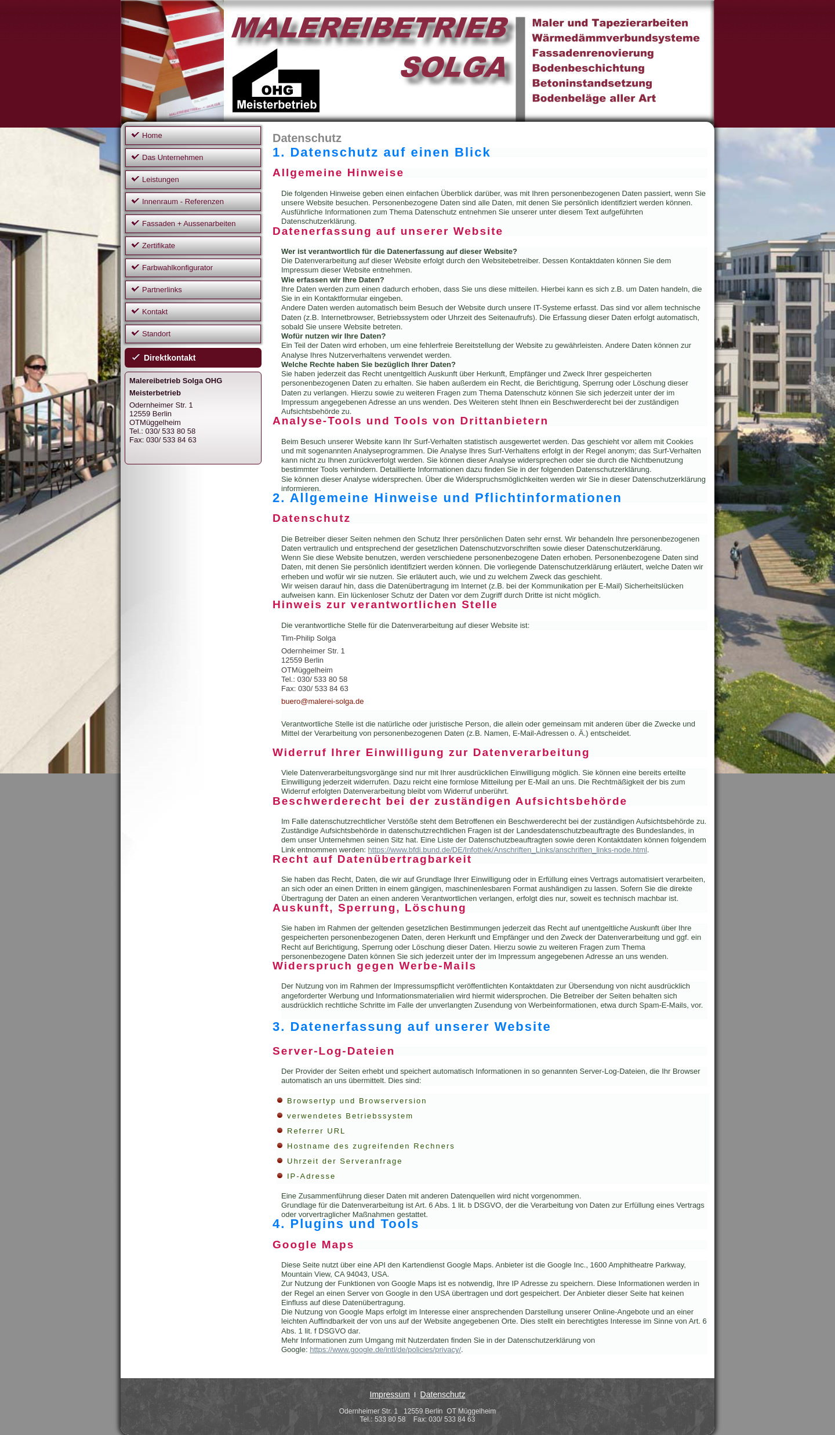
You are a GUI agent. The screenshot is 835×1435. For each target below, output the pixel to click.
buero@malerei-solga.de (322, 701)
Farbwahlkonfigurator (177, 267)
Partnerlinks (162, 289)
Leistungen (160, 179)
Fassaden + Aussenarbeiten (189, 223)
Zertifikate (158, 245)
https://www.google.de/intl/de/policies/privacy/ (385, 1349)
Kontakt (155, 311)
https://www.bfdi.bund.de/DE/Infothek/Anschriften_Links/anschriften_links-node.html (507, 849)
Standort (156, 333)
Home (152, 135)
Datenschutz (443, 1394)
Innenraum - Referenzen (183, 201)
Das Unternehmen (173, 157)
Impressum (390, 1394)
